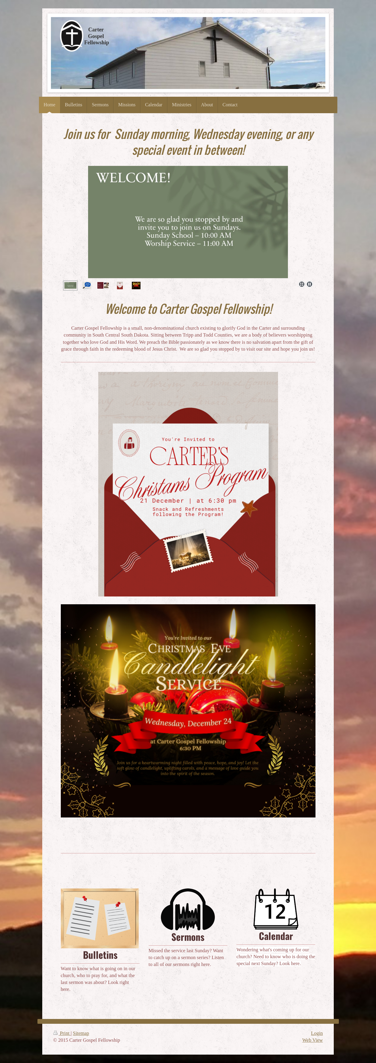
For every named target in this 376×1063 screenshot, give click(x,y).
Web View (312, 1040)
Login (317, 1033)
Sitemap (81, 1033)
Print (62, 1033)
